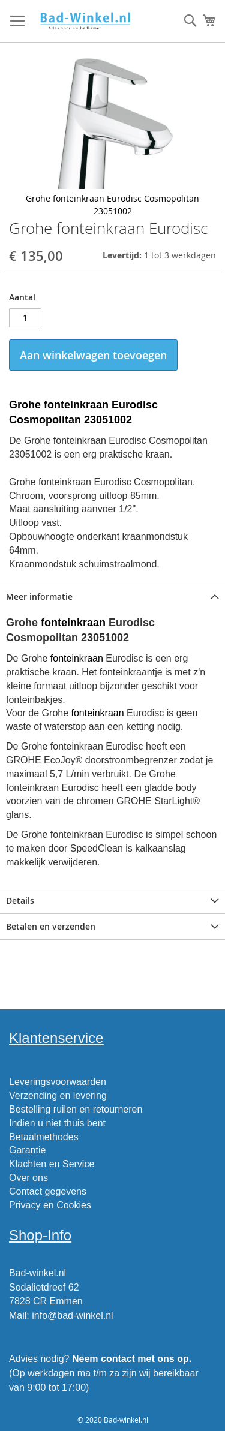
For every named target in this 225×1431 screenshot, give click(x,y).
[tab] (112, 596)
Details (20, 900)
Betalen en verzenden (50, 926)
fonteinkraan (73, 623)
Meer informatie (39, 596)
